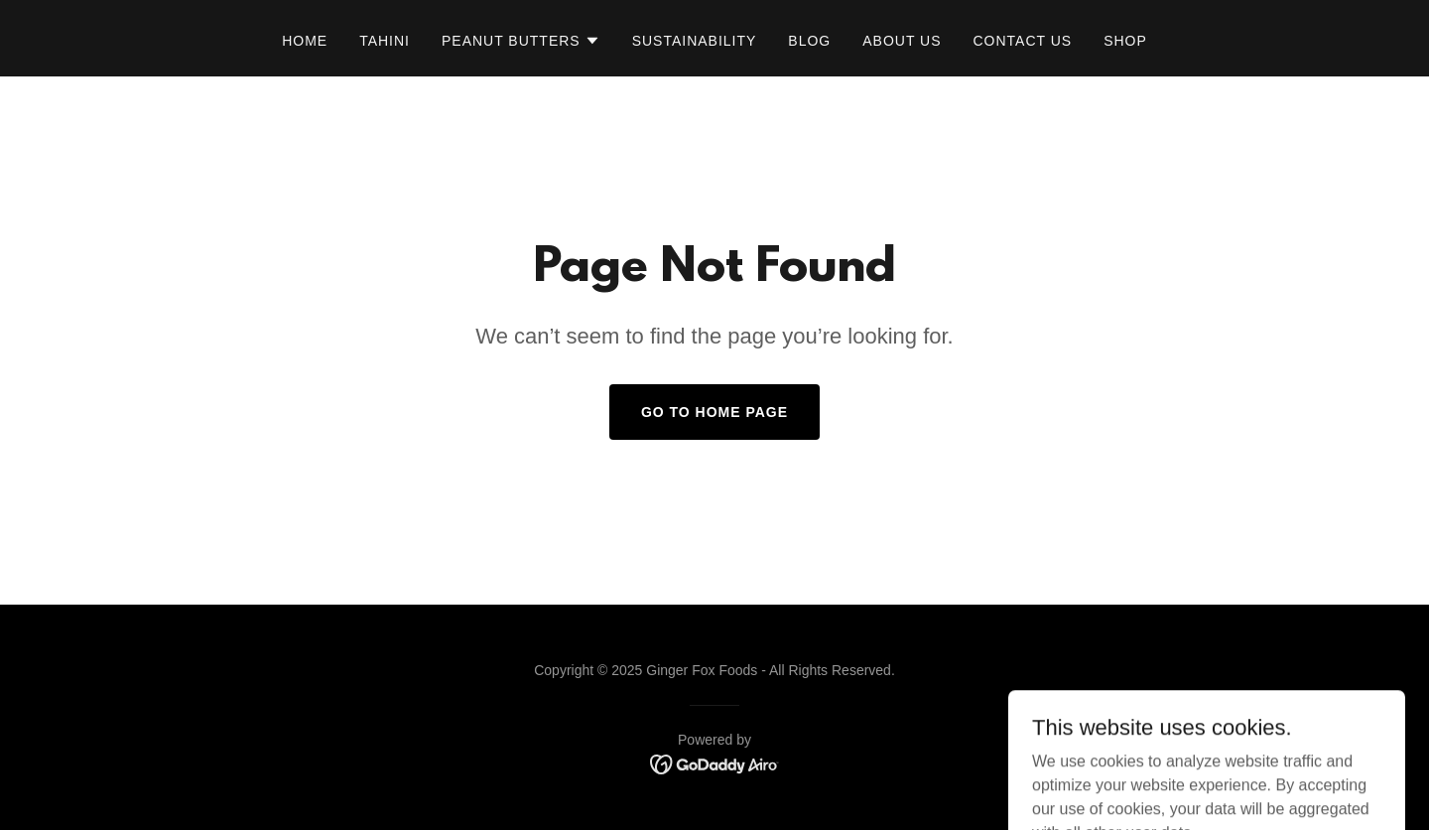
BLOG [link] (809, 41)
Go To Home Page (714, 412)
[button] (521, 41)
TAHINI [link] (384, 41)
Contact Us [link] (1023, 41)
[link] (715, 763)
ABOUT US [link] (901, 41)
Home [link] (304, 41)
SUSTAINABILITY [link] (694, 41)
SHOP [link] (1125, 41)
